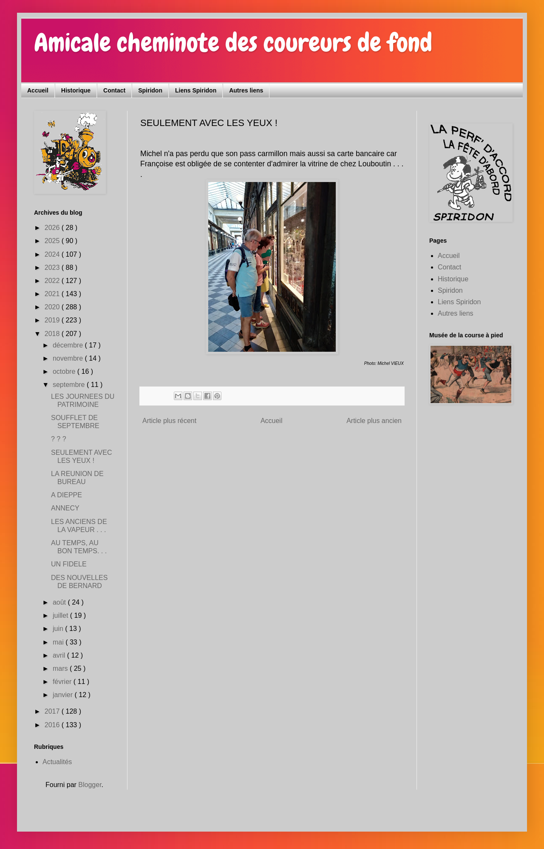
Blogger (89, 784)
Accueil (37, 90)
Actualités (57, 761)
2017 (53, 711)
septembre (70, 384)
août (60, 602)
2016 (53, 725)
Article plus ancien (374, 420)
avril (60, 655)
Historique (76, 90)
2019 (53, 320)
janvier (64, 694)
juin (59, 628)
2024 (53, 254)
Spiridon (150, 90)
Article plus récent (169, 420)
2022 (53, 280)
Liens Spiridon (195, 90)
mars (61, 668)
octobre (65, 371)
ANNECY (65, 508)
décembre (69, 345)
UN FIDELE (69, 564)
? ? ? (58, 439)
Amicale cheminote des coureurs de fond (233, 42)
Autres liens (246, 90)
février (63, 681)
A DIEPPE (66, 495)
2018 (53, 333)
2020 (53, 307)
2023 (53, 267)
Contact (114, 90)
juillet (61, 615)
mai (59, 642)
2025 (53, 240)
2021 (53, 293)
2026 (53, 227)
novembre (69, 358)
